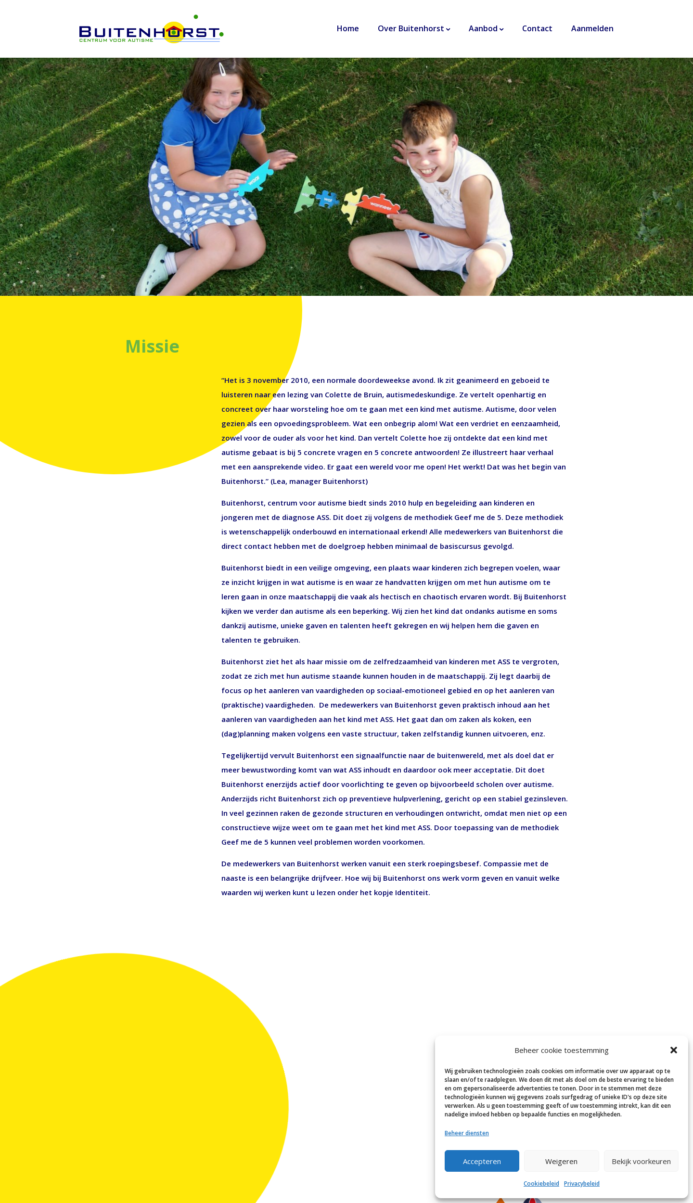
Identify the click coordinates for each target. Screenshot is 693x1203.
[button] (674, 1050)
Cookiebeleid (541, 1183)
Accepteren (482, 1161)
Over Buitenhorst (411, 28)
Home (348, 28)
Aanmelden (592, 28)
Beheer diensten (467, 1133)
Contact (537, 28)
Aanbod (483, 28)
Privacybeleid (582, 1183)
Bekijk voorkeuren (641, 1161)
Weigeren (561, 1161)
